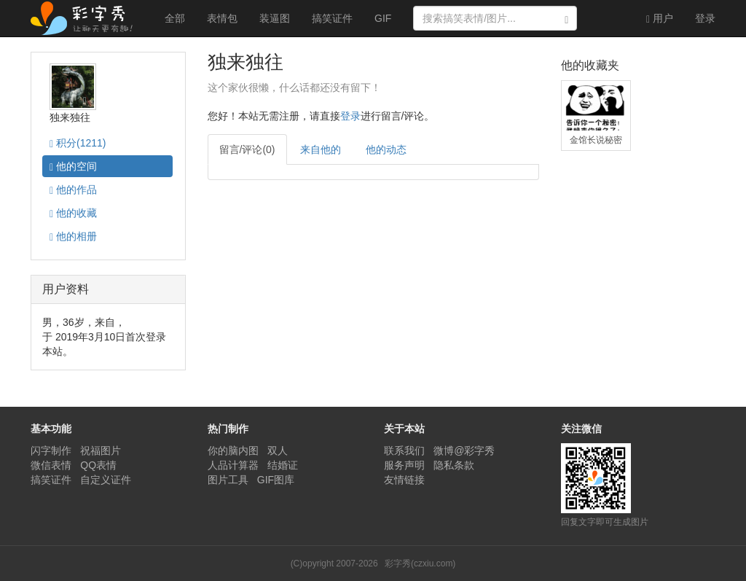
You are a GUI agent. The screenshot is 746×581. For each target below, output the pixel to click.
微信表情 (51, 465)
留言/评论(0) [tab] (247, 149)
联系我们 (404, 450)
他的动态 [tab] (386, 149)
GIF (382, 18)
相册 (73, 236)
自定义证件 (105, 480)
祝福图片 (100, 450)
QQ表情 (98, 465)
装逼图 (274, 18)
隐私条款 (453, 465)
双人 (277, 450)
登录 (705, 18)
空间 (73, 166)
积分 (78, 143)
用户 (659, 18)
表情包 (222, 18)
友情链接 (404, 480)
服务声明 (404, 465)
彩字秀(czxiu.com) (420, 563)
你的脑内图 (233, 450)
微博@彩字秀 (464, 450)
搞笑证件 (332, 18)
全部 (175, 18)
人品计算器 (233, 465)
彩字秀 (87, 18)
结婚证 (282, 465)
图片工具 (228, 480)
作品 (73, 190)
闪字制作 (51, 450)
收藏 (73, 213)
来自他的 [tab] (320, 149)
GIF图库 (275, 480)
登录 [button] (350, 116)
